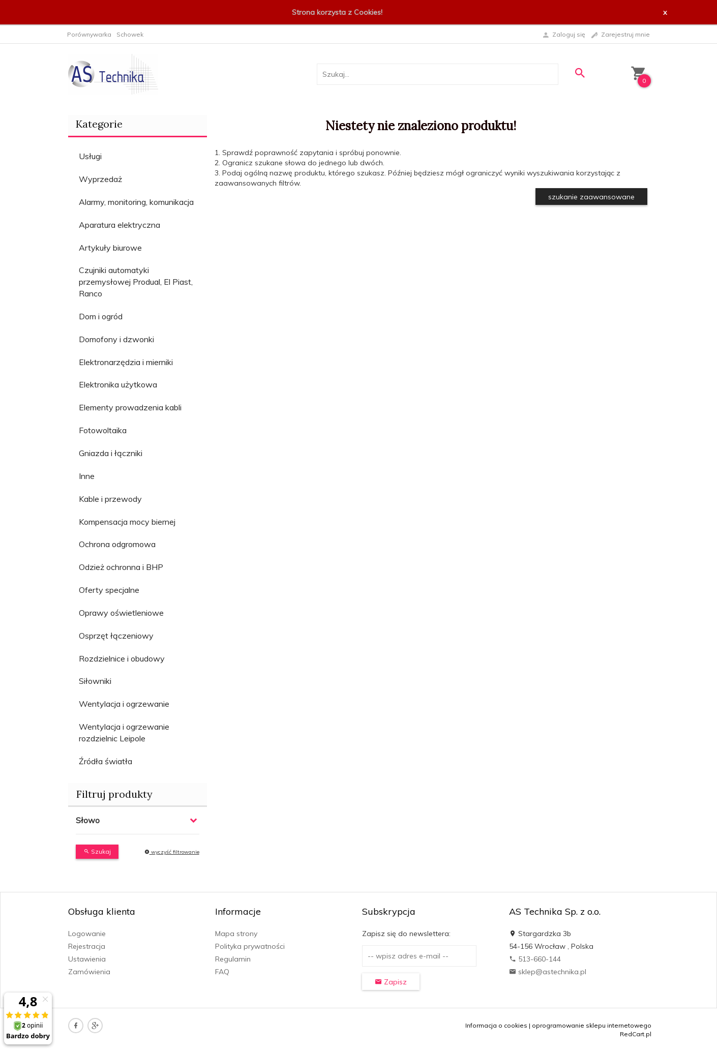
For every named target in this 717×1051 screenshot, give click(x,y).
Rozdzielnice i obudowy (122, 658)
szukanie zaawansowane (591, 196)
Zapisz (391, 981)
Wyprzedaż (100, 179)
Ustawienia (87, 959)
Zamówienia (89, 971)
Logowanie (87, 933)
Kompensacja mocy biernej (127, 522)
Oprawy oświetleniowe (121, 613)
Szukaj (97, 851)
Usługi (90, 156)
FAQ (222, 971)
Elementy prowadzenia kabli (130, 407)
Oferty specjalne (109, 590)
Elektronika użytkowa (118, 384)
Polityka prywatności (250, 946)
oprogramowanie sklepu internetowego (591, 1025)
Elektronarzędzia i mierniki (126, 362)
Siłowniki (95, 681)
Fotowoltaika (103, 430)
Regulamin (233, 959)
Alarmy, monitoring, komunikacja (136, 202)
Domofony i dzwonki (116, 339)
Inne (87, 476)
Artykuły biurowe (110, 248)
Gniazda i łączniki (110, 453)
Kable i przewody (110, 499)
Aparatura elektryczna (119, 225)
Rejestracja (86, 946)
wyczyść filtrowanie (171, 852)
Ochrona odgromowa (117, 544)
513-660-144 (535, 959)
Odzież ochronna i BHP (121, 567)
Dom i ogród (101, 316)
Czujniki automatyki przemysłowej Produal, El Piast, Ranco (136, 281)
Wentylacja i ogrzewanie (124, 704)
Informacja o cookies (496, 1025)
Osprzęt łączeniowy (116, 635)
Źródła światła (105, 761)
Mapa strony (236, 933)
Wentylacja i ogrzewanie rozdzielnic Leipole (124, 732)
